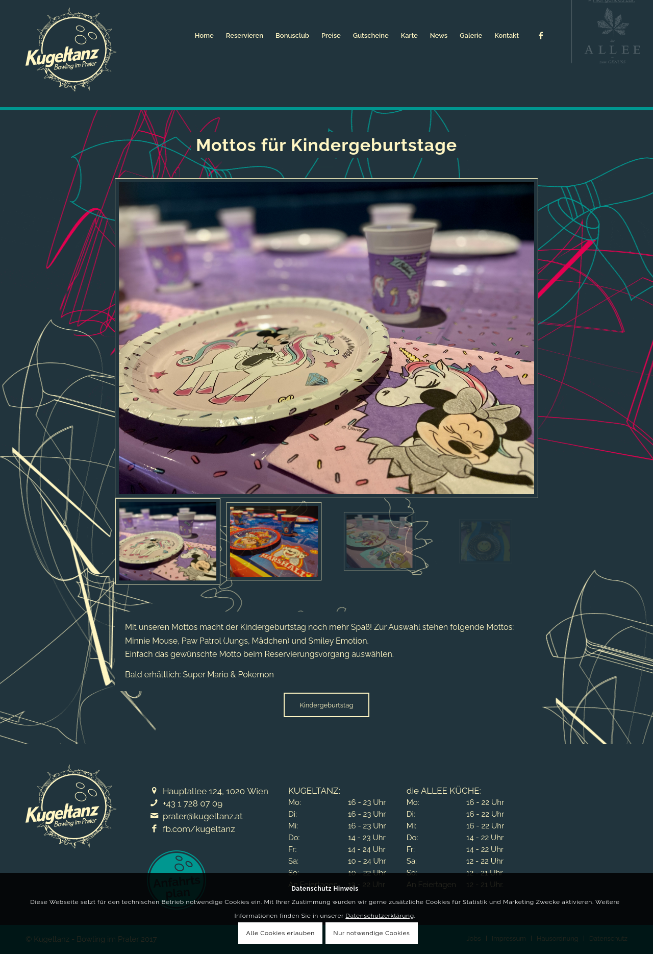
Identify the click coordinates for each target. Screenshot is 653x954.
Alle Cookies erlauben (280, 933)
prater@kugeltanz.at (203, 816)
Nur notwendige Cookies (371, 933)
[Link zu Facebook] (540, 35)
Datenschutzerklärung (379, 915)
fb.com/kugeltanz (199, 829)
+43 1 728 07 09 (192, 803)
